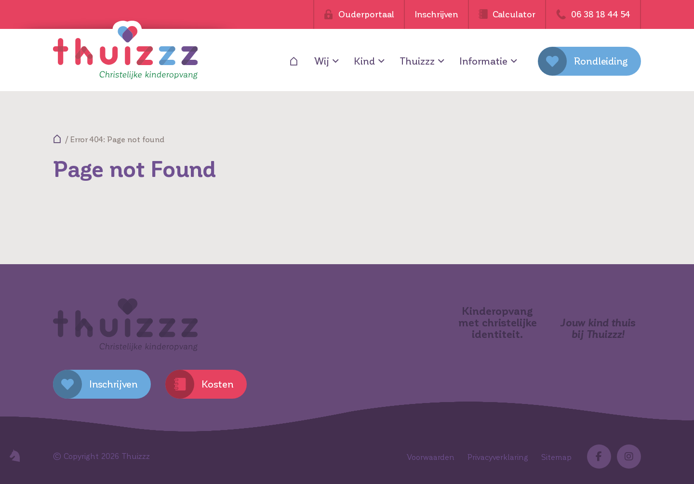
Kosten (217, 384)
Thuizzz (417, 61)
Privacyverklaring (497, 457)
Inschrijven (436, 14)
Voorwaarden (430, 457)
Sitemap (556, 457)
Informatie (483, 61)
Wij (321, 61)
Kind (364, 61)
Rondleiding (601, 61)
